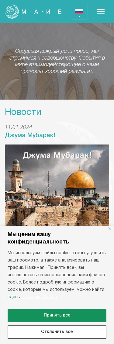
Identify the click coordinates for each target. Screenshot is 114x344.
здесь (14, 297)
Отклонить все (57, 332)
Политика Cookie (39, 297)
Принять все (57, 315)
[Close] (110, 228)
